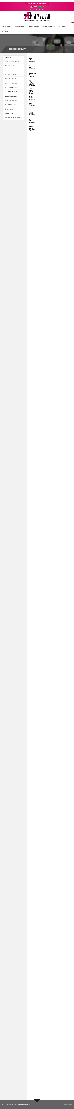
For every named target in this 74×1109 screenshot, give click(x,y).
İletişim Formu (32, 3)
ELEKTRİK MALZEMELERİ (11, 83)
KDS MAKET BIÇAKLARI (32, 113)
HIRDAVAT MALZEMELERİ (12, 61)
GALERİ (62, 27)
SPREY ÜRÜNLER (9, 70)
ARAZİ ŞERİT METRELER (32, 67)
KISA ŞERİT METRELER (32, 59)
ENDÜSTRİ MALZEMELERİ (12, 87)
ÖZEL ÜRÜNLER (49, 27)
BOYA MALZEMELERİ (10, 78)
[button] (32, 7)
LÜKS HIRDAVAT (9, 109)
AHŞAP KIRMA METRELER (32, 98)
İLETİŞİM (5, 31)
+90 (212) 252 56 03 (37, 9)
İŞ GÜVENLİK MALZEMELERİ (12, 118)
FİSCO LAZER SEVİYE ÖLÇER (31, 91)
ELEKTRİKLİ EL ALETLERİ (11, 74)
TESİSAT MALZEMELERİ (11, 96)
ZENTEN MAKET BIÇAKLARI (32, 128)
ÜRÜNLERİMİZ (34, 27)
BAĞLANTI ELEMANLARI (11, 91)
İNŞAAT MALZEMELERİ (11, 100)
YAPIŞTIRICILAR (9, 113)
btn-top (37, 1100)
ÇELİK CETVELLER (32, 104)
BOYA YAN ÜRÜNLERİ (10, 105)
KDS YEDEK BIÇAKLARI (32, 120)
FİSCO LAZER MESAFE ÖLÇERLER (32, 83)
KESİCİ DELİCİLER (9, 65)
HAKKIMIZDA (19, 27)
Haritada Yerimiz (42, 3)
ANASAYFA (6, 27)
